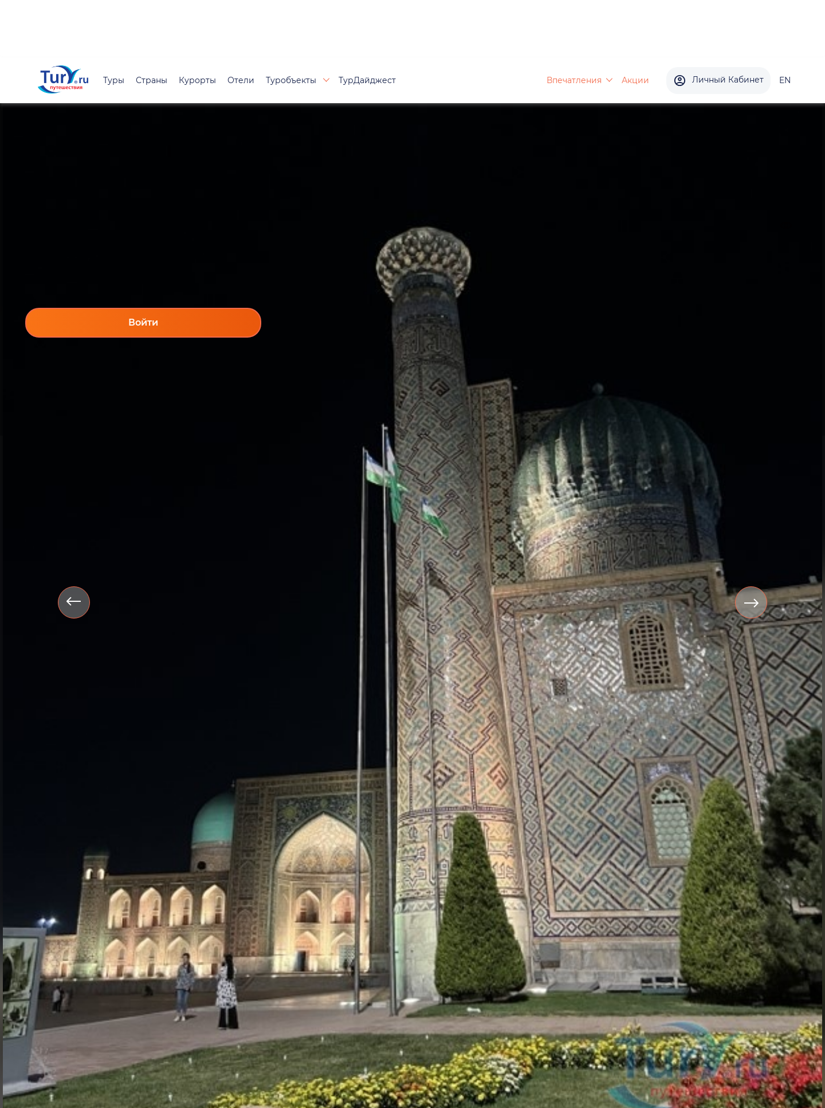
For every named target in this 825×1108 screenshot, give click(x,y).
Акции (635, 80)
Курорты (197, 80)
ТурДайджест (367, 80)
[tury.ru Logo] (63, 80)
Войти (143, 322)
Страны (151, 80)
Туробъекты (292, 80)
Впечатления (574, 80)
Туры (113, 80)
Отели (240, 80)
